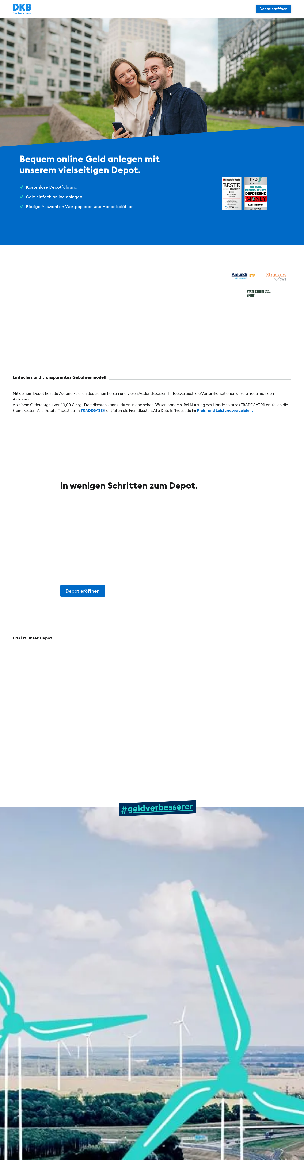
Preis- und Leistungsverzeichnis (225, 410)
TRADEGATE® (93, 410)
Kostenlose (37, 187)
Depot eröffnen (273, 8)
